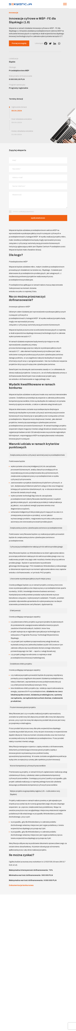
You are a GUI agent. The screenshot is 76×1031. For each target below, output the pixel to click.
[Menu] (65, 4)
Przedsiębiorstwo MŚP (19, 71)
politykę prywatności (26, 212)
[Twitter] (50, 43)
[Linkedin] (55, 43)
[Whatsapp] (59, 43)
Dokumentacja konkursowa (21, 886)
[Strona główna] (20, 4)
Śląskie (12, 62)
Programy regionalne (18, 88)
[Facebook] (46, 43)
